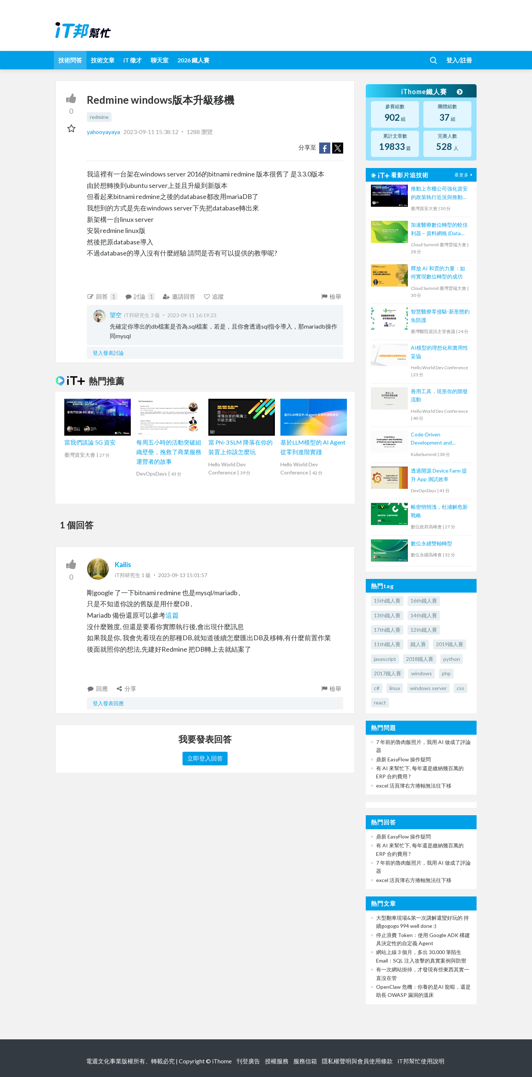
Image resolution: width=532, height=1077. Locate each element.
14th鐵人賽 (423, 615)
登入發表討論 (108, 353)
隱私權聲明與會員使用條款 (357, 1060)
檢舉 (330, 296)
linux (394, 688)
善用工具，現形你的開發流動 (439, 395)
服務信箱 (305, 1060)
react (380, 702)
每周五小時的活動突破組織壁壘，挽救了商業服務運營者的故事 (168, 451)
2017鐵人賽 (387, 673)
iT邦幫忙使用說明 (421, 1060)
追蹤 (213, 296)
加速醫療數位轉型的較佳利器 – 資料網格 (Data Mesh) (439, 229)
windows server (428, 688)
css (460, 688)
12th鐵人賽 (423, 630)
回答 (102, 296)
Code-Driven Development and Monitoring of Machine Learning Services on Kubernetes (437, 439)
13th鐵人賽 (387, 615)
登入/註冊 (459, 60)
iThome (222, 1060)
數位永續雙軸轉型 (431, 543)
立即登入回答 (205, 758)
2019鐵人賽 (449, 644)
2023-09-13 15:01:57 (182, 575)
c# (376, 688)
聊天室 (159, 60)
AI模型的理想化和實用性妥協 (439, 351)
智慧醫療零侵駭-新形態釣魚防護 (440, 315)
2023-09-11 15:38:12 (150, 131)
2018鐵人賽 (419, 659)
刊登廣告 (248, 1060)
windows (421, 673)
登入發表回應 (108, 703)
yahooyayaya (104, 131)
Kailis (123, 564)
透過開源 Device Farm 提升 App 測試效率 (439, 474)
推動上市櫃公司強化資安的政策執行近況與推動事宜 (439, 193)
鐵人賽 (418, 644)
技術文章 (103, 60)
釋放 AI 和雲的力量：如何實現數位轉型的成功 (438, 272)
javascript (385, 659)
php (446, 673)
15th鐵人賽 (387, 600)
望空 (116, 314)
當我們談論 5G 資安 (90, 442)
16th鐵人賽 (423, 600)
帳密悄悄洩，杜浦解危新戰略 (439, 511)
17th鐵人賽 (387, 630)
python (451, 659)
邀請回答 (179, 296)
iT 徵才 (132, 60)
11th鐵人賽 (387, 644)
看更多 (464, 175)
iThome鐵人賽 (431, 92)
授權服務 (277, 1060)
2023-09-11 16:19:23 (191, 315)
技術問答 (70, 60)
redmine (99, 117)
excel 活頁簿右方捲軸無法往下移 (413, 785)
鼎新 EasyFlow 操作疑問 (403, 759)
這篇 (172, 615)
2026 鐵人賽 (193, 60)
